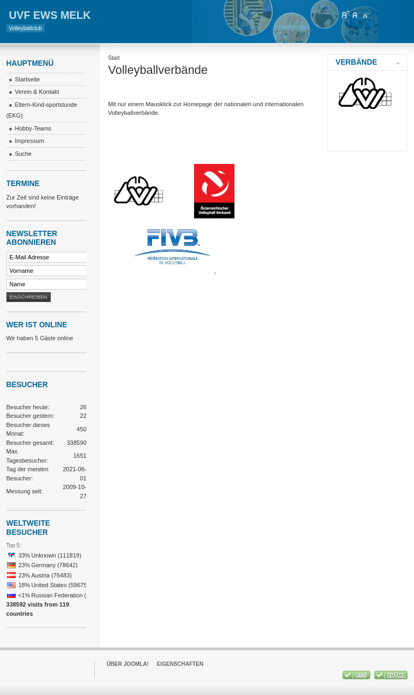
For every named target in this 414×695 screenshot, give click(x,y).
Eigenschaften (180, 664)
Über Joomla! (128, 664)
